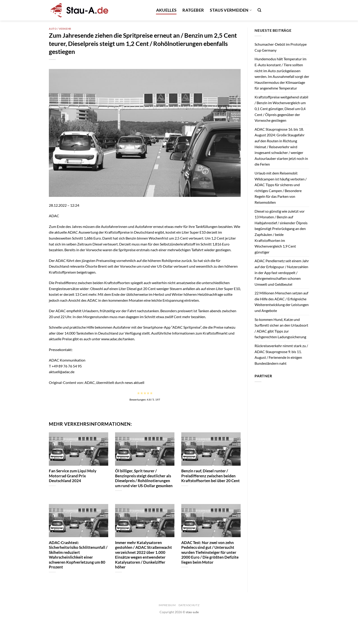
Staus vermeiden (231, 10)
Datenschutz (189, 605)
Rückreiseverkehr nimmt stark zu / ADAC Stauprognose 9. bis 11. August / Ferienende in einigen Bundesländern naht (281, 354)
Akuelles (166, 10)
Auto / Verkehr (60, 28)
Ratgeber (193, 10)
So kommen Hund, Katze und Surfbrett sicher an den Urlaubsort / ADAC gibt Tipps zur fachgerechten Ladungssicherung (281, 328)
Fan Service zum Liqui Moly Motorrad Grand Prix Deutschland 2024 (72, 476)
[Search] (259, 10)
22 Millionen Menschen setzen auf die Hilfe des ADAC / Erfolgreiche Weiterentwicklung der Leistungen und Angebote (282, 302)
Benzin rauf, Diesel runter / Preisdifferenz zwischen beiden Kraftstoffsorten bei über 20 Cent (210, 476)
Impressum (167, 605)
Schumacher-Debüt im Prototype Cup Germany (281, 47)
